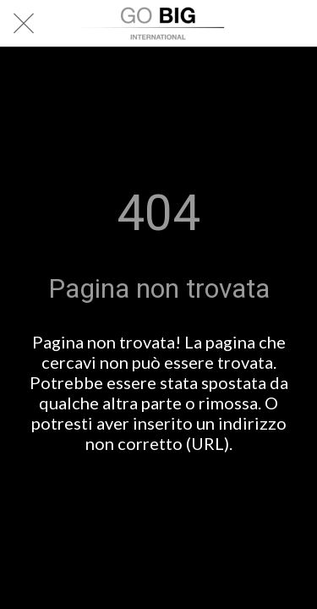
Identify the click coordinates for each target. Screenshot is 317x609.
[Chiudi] (24, 24)
